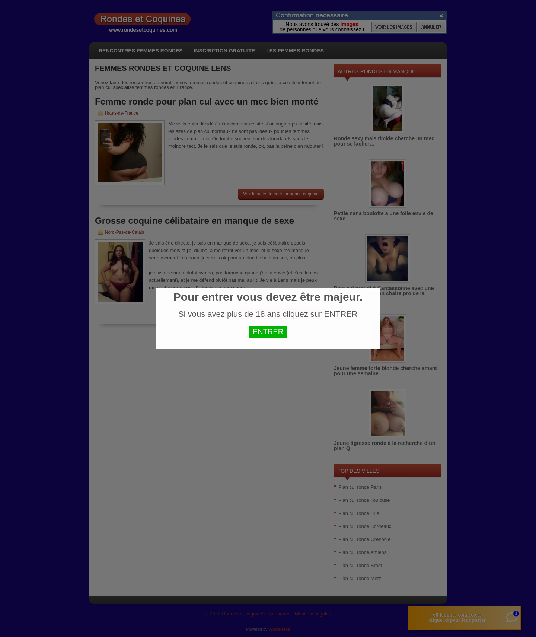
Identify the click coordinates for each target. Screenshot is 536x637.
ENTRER (268, 332)
